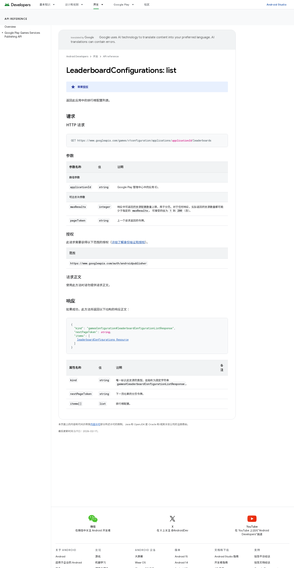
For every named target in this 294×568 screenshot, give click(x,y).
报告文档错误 (262, 562)
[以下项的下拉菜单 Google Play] (134, 4)
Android (60, 556)
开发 (95, 56)
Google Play (121, 4)
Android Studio (277, 4)
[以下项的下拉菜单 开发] (104, 4)
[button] (24, 35)
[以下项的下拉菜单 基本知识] (55, 4)
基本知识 (45, 4)
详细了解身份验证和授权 (128, 242)
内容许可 (95, 424)
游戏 (98, 556)
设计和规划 (72, 4)
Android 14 (181, 562)
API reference (16, 18)
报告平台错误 (262, 556)
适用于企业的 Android (68, 562)
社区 (147, 4)
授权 (85, 87)
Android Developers (77, 56)
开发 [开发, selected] (96, 4)
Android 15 (181, 556)
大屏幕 (139, 556)
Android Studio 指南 (226, 556)
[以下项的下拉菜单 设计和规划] (84, 4)
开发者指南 (221, 562)
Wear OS (140, 562)
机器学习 (100, 562)
